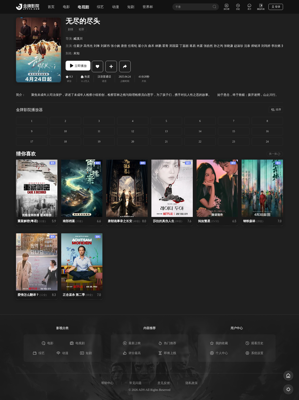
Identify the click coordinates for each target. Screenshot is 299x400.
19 (99, 141)
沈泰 (247, 45)
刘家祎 (105, 45)
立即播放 (81, 66)
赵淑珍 (238, 45)
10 (65, 131)
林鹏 (158, 45)
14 (200, 131)
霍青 (165, 45)
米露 (200, 45)
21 (166, 141)
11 (99, 131)
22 (200, 141)
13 (166, 131)
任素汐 (78, 45)
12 (132, 131)
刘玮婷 (265, 45)
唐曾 (124, 45)
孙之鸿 (218, 45)
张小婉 (115, 45)
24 (267, 141)
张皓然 (208, 45)
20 (132, 141)
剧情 (70, 29)
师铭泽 (255, 45)
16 (267, 131)
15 (233, 131)
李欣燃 (276, 45)
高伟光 (88, 45)
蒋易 (193, 45)
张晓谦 (228, 45)
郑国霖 (173, 45)
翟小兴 (142, 45)
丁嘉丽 (184, 45)
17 (31, 141)
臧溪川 (78, 38)
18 (65, 141)
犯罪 (81, 29)
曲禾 (151, 45)
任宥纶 (132, 45)
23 (233, 141)
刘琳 (97, 45)
